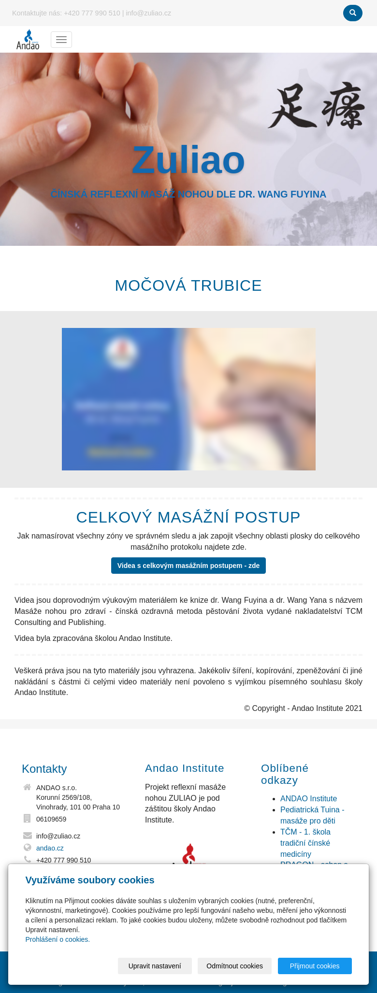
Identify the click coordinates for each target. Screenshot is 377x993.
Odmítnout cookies (234, 966)
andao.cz (50, 848)
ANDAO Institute (308, 798)
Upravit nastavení (155, 966)
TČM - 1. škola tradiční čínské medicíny (305, 843)
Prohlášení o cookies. (57, 939)
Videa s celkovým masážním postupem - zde (188, 565)
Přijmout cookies (315, 966)
